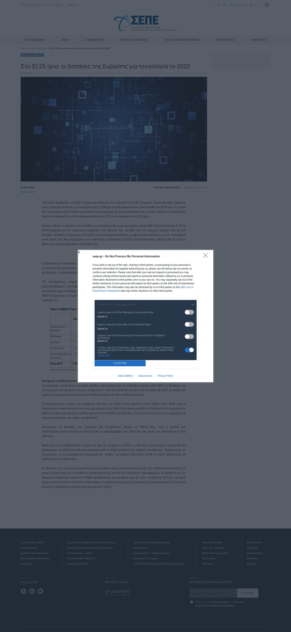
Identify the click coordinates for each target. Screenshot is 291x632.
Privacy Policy (165, 375)
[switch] (189, 312)
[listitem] (145, 304)
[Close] (206, 256)
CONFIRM (120, 363)
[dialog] (146, 316)
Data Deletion (125, 375)
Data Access (145, 375)
